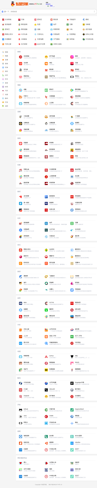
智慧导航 (44, 484)
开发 (5, 102)
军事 (5, 67)
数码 (5, 98)
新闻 (5, 64)
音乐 (5, 79)
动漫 (5, 94)
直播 (5, 60)
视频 (5, 56)
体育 (5, 87)
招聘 (5, 106)
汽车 (5, 91)
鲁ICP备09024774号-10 (55, 484)
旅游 (5, 83)
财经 (5, 71)
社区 (5, 75)
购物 (5, 52)
